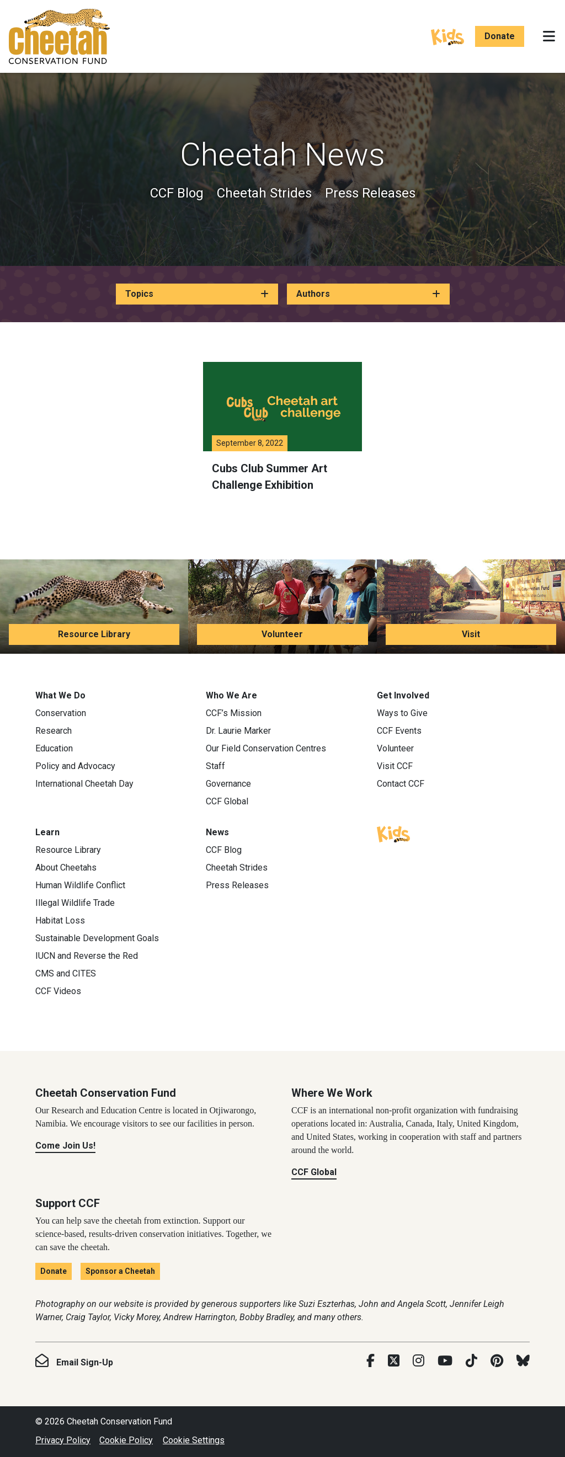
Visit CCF (395, 766)
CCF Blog (177, 193)
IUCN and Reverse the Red (86, 956)
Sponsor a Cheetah (120, 1271)
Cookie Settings (194, 1440)
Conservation (60, 713)
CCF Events (399, 730)
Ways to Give (402, 713)
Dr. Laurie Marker (238, 730)
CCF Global (227, 801)
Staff (215, 766)
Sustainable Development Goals (97, 938)
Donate (499, 36)
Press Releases (370, 193)
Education (54, 748)
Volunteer (282, 634)
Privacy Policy (62, 1440)
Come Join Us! (65, 1145)
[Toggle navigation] (549, 36)
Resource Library (94, 634)
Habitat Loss (60, 920)
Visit (471, 634)
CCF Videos (58, 991)
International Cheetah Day (84, 783)
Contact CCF (400, 783)
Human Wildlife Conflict (80, 885)
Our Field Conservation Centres (266, 748)
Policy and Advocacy (75, 766)
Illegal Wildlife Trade (75, 903)
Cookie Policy (126, 1440)
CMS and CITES (65, 973)
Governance (228, 783)
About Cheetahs (66, 867)
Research (53, 730)
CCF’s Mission (234, 713)
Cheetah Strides (264, 193)
